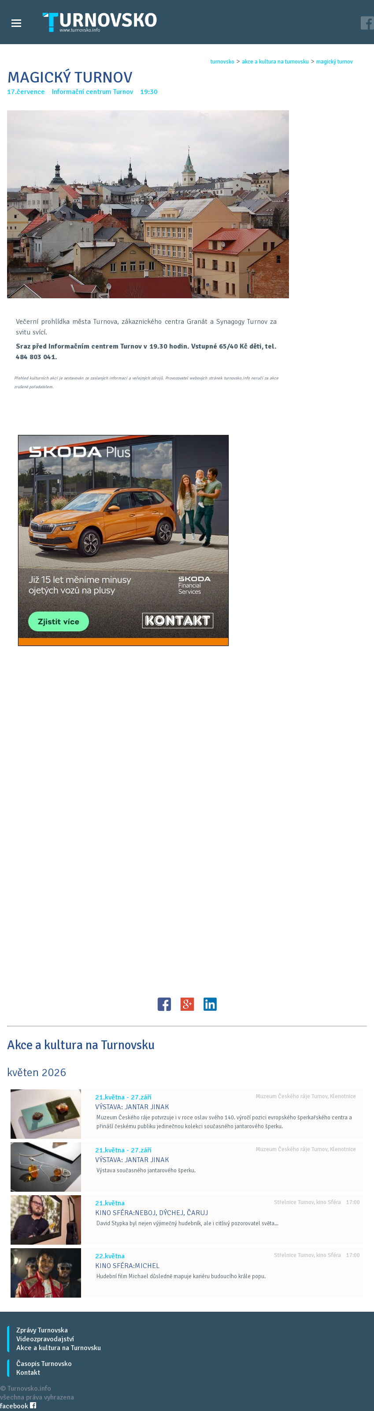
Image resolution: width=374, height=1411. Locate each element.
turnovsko (222, 61)
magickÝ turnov (334, 61)
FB (164, 1004)
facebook (18, 1406)
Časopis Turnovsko (44, 1363)
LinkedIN (210, 1004)
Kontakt (28, 1372)
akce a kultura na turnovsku (275, 61)
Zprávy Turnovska (42, 1330)
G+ (187, 1004)
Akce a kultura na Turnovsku (58, 1347)
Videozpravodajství (45, 1339)
